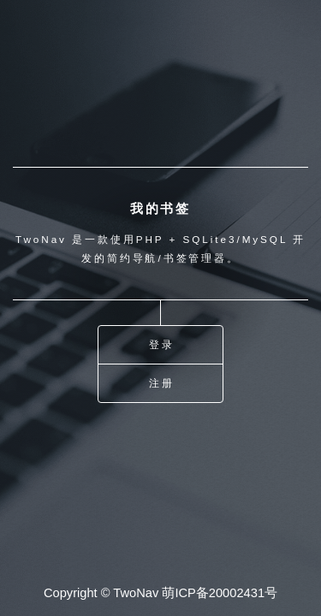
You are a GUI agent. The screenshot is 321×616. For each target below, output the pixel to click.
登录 (162, 344)
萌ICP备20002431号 (219, 593)
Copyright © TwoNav (101, 593)
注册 (162, 382)
